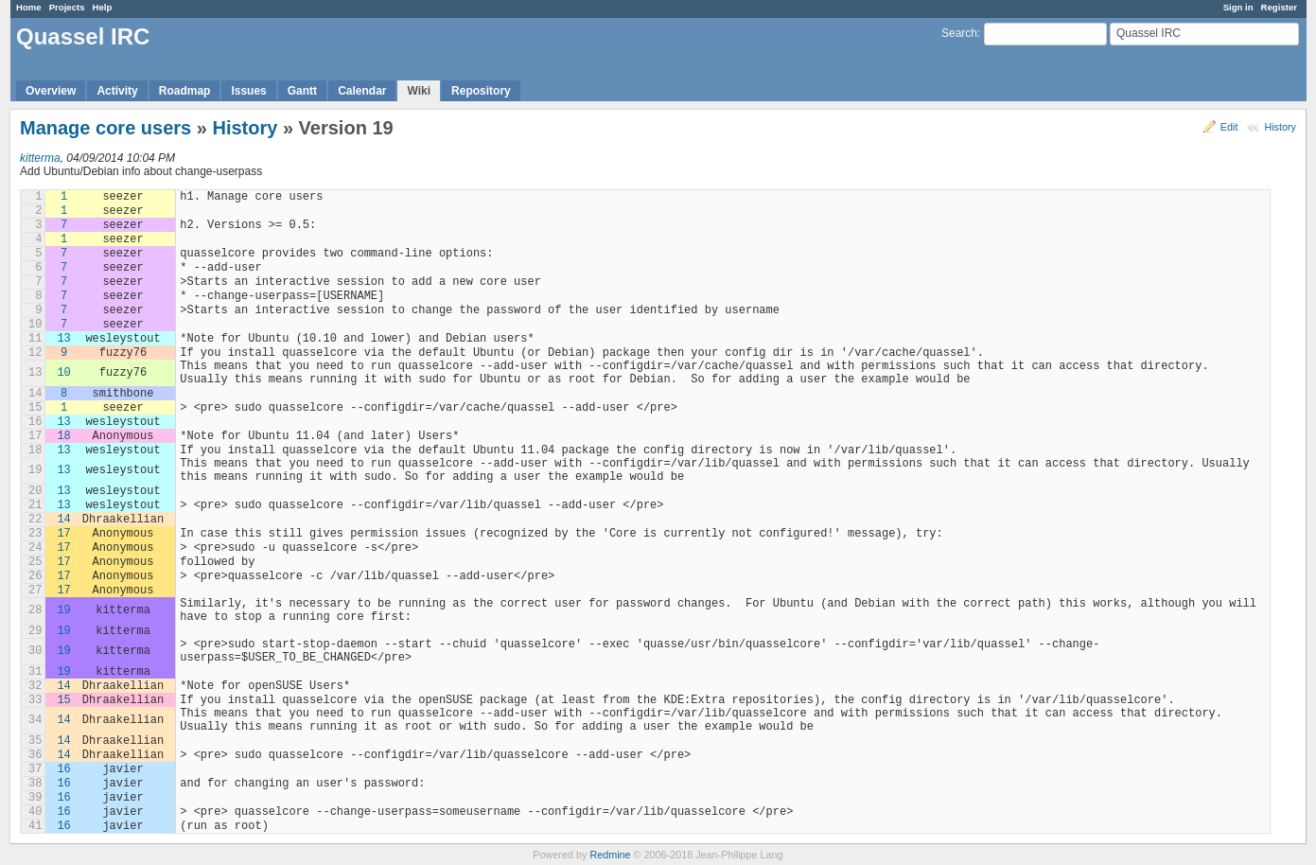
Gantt (302, 90)
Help (103, 7)
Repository (481, 90)
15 (63, 700)
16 (63, 769)
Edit (1229, 126)
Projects (67, 7)
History (1280, 126)
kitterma (40, 158)
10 (63, 373)
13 (63, 338)
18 (63, 436)
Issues (248, 90)
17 (63, 533)
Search (959, 33)
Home (29, 7)
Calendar (362, 90)
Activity (117, 90)
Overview (51, 90)
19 (63, 610)
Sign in (1238, 7)
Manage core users (105, 127)
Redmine (609, 854)
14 (63, 519)
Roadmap (185, 90)
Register (1279, 7)
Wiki (418, 90)
